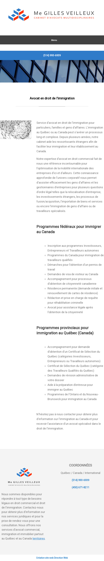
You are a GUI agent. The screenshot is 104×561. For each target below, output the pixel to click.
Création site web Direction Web (52, 558)
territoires (38, 538)
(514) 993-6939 (52, 55)
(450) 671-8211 (80, 487)
